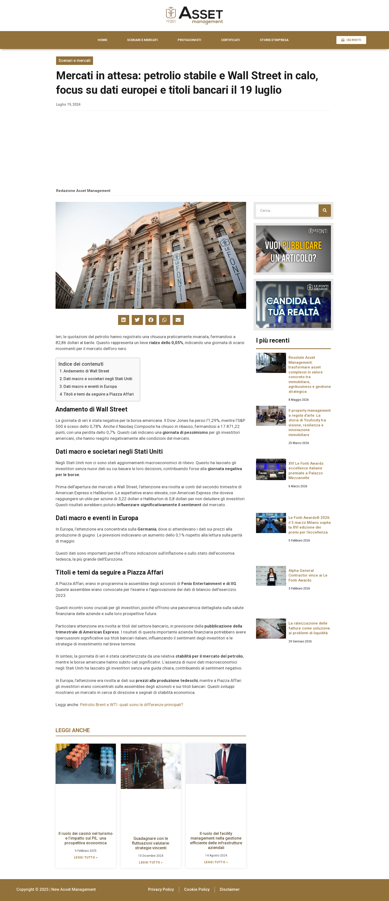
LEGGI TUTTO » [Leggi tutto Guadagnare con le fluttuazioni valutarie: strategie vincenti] (151, 862)
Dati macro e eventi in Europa (90, 386)
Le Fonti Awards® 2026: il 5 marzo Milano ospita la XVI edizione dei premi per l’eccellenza (310, 525)
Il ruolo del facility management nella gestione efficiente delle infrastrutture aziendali (216, 840)
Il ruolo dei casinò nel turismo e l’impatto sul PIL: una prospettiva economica (86, 838)
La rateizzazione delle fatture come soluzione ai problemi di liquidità (309, 628)
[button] (123, 320)
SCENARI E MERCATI (142, 40)
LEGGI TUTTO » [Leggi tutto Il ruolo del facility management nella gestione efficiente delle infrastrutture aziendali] (216, 862)
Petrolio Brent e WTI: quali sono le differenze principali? (131, 704)
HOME (102, 40)
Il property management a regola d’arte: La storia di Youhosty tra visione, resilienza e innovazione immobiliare (310, 422)
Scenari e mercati (75, 60)
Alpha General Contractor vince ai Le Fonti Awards (308, 575)
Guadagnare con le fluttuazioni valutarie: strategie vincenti (151, 843)
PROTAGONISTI (189, 40)
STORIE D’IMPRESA (274, 40)
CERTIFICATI (230, 40)
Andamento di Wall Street (86, 371)
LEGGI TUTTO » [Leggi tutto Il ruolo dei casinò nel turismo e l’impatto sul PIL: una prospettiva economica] (86, 857)
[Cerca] (325, 210)
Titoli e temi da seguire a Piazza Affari (99, 394)
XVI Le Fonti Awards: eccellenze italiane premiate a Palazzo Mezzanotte (306, 470)
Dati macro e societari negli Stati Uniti (98, 378)
